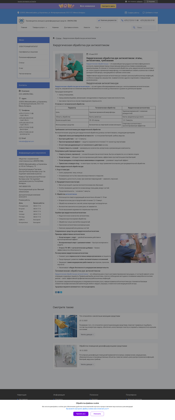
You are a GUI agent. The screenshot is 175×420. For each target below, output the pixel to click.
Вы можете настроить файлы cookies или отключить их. (86, 409)
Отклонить (97, 414)
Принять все (80, 414)
